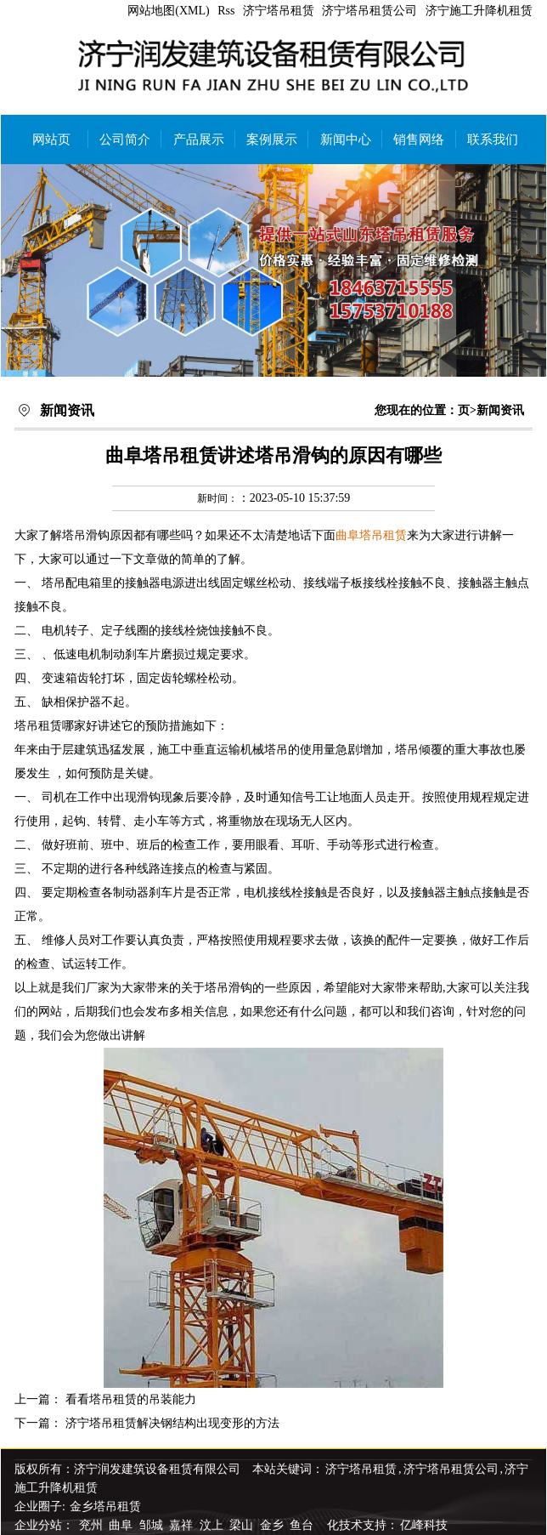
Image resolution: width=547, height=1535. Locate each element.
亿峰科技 (424, 1525)
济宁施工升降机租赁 (479, 10)
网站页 (51, 139)
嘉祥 (182, 1525)
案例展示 (271, 139)
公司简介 (124, 139)
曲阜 (122, 1525)
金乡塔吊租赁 (105, 1506)
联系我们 (492, 139)
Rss (225, 10)
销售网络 (418, 139)
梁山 (243, 1525)
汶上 (213, 1525)
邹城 (152, 1525)
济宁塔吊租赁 (278, 10)
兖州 (92, 1525)
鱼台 (303, 1525)
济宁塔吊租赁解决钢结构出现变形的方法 (172, 1423)
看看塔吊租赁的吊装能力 (130, 1399)
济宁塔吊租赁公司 (369, 10)
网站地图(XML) (168, 10)
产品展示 (198, 139)
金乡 (273, 1525)
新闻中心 (345, 139)
